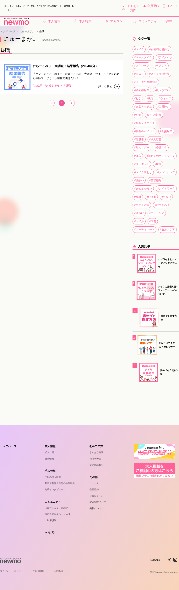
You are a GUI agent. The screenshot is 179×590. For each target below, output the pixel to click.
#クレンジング (166, 172)
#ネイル (139, 221)
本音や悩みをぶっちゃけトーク (61, 514)
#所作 (158, 163)
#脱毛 (150, 98)
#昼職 (137, 196)
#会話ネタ (161, 147)
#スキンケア (141, 65)
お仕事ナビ (95, 458)
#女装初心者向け (159, 49)
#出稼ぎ (166, 196)
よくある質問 (130, 8)
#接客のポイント (144, 131)
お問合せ (58, 571)
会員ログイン (96, 496)
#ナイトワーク (166, 188)
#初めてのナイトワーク (161, 155)
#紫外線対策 (141, 90)
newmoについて (98, 502)
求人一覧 (49, 452)
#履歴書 (139, 139)
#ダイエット (141, 163)
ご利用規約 (50, 520)
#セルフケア (167, 229)
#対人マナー (141, 147)
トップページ (7, 31)
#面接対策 (166, 131)
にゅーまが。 (27, 31)
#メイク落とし (143, 172)
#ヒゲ (137, 98)
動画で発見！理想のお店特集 (60, 483)
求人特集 (82, 21)
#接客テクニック (144, 122)
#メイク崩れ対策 (159, 73)
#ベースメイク (143, 57)
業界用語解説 (96, 465)
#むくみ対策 (154, 114)
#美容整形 (155, 180)
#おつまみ (161, 204)
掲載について (96, 508)
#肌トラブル (162, 90)
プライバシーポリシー (11, 571)
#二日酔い (163, 106)
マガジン (113, 21)
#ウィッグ (165, 98)
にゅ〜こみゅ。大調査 (56, 507)
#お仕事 (151, 196)
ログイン (169, 6)
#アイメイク (164, 57)
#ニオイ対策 (141, 204)
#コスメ (139, 73)
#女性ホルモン (143, 188)
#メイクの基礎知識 (145, 82)
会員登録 (150, 6)
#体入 (137, 155)
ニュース (94, 483)
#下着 (152, 221)
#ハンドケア (156, 213)
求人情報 (51, 21)
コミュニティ (145, 21)
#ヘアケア (161, 65)
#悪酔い (139, 180)
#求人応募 (155, 139)
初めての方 (96, 446)
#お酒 (137, 114)
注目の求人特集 (53, 477)
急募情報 (49, 458)
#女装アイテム (143, 106)
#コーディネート (144, 229)
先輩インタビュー (54, 489)
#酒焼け (139, 213)
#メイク (139, 49)
